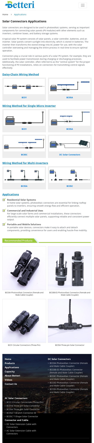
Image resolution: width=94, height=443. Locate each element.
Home (5, 14)
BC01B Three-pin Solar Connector (23, 405)
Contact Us (11, 383)
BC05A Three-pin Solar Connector (69, 345)
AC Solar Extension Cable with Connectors (21, 432)
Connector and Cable (16, 420)
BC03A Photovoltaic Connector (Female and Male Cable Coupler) (24, 293)
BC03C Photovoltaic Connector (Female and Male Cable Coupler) (69, 377)
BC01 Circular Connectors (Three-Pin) (24, 345)
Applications (12, 367)
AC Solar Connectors (16, 398)
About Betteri (12, 375)
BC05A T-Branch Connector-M (21, 412)
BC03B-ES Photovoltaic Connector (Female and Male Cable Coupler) (69, 293)
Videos (8, 379)
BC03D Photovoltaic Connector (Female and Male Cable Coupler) (69, 384)
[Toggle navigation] (83, 5)
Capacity (10, 371)
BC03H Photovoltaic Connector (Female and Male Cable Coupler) (69, 391)
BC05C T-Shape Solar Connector (22, 416)
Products (10, 363)
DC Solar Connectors (59, 359)
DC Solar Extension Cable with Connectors (21, 425)
